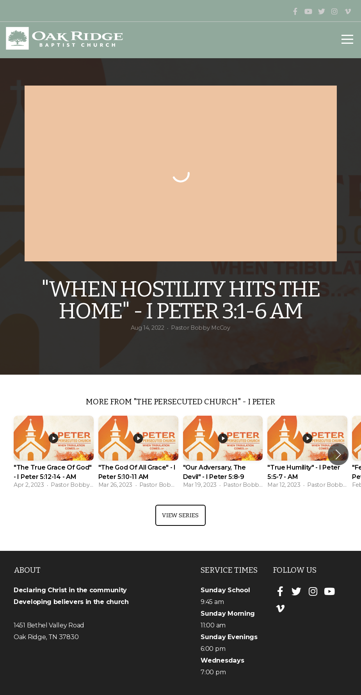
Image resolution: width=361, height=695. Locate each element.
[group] (54, 454)
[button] (338, 454)
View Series (180, 515)
